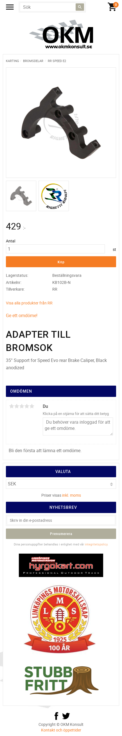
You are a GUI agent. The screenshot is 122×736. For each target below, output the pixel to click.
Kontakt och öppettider (61, 730)
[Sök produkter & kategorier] (52, 7)
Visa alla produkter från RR (29, 303)
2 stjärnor (16, 406)
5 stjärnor (31, 406)
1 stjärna (11, 406)
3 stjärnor (21, 406)
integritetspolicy (96, 544)
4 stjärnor (26, 406)
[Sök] (80, 7)
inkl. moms (71, 495)
